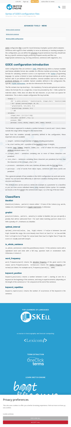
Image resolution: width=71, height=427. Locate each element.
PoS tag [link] (55, 163)
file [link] (20, 48)
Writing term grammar (12, 34)
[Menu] (63, 7)
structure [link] (34, 53)
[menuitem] (18, 1)
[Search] (58, 7)
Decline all (35, 418)
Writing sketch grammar (13, 30)
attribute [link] (11, 149)
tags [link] (15, 146)
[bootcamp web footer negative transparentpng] (35, 390)
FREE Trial (34, 1)
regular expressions (18, 83)
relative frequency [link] (55, 261)
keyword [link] (39, 143)
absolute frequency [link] (40, 258)
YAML (34, 69)
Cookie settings (8, 414)
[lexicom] (35, 337)
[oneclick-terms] (35, 358)
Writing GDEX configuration (14, 39)
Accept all (35, 422)
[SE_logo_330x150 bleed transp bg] (29, 7)
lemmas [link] (20, 146)
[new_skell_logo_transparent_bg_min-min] (35, 313)
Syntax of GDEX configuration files (22, 14)
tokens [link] (36, 140)
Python (53, 74)
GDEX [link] (7, 48)
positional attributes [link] (12, 81)
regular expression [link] (34, 204)
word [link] (22, 187)
